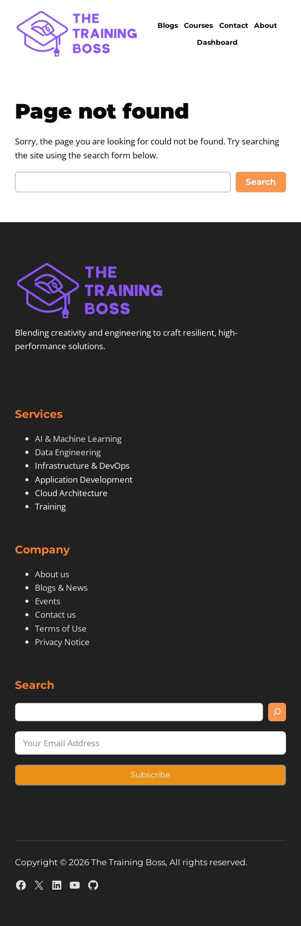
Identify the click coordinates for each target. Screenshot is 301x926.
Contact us (55, 614)
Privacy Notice (62, 642)
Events (47, 601)
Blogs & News (61, 587)
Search (261, 182)
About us (52, 574)
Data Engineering (68, 452)
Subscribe (150, 775)
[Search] (277, 712)
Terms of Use (61, 628)
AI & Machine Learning (78, 438)
